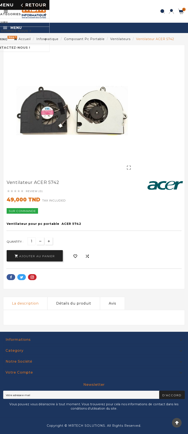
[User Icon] (171, 11)
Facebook (11, 277)
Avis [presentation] (112, 303)
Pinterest (32, 277)
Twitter (21, 277)
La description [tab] (25, 303)
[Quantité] (31, 241)
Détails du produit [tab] (73, 303)
